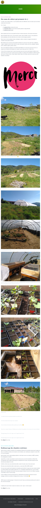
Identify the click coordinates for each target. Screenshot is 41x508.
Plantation (5, 445)
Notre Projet (20, 498)
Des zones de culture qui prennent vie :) (14, 19)
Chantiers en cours (29, 498)
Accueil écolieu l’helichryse (9, 498)
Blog (2, 445)
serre (12, 445)
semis (10, 445)
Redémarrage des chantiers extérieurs (14, 448)
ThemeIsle (25, 504)
